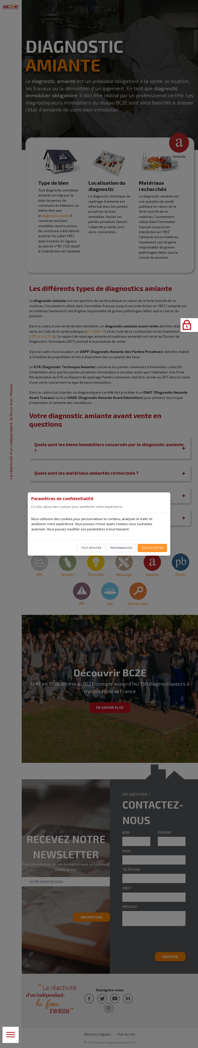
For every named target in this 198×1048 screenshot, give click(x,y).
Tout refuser (91, 547)
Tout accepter (152, 547)
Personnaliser (121, 547)
